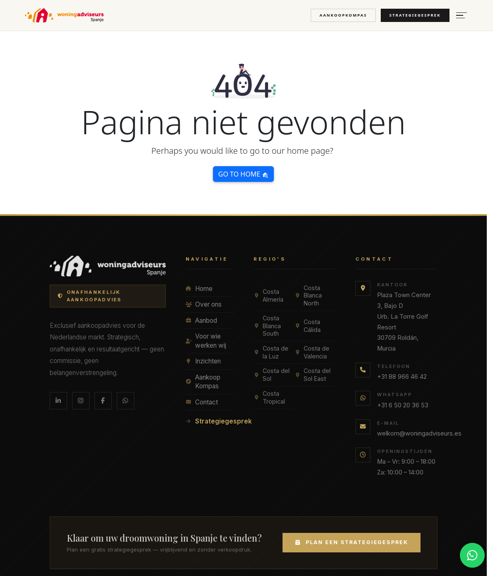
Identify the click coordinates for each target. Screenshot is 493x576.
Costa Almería (268, 295)
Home (199, 289)
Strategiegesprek (415, 15)
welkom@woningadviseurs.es (419, 433)
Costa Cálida (308, 325)
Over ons (204, 304)
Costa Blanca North (308, 295)
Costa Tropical (269, 397)
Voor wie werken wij (206, 340)
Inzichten (203, 361)
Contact (202, 402)
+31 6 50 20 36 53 (402, 405)
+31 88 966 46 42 (402, 376)
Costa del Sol (272, 374)
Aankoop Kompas (203, 381)
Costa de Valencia (312, 352)
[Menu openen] (461, 15)
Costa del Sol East (313, 374)
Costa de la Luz (271, 352)
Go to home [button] (243, 174)
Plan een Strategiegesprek (351, 542)
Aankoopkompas (343, 15)
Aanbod (201, 320)
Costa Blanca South (267, 326)
